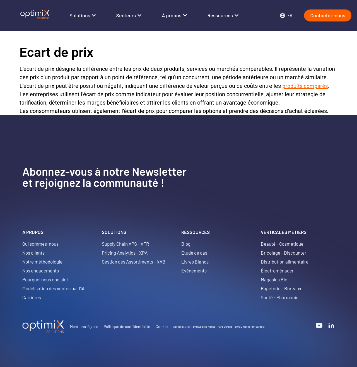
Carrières (31, 297)
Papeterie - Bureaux (281, 288)
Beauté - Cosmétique (282, 244)
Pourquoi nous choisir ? (45, 279)
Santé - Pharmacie (279, 297)
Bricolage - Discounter (283, 252)
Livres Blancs (195, 261)
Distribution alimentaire (284, 261)
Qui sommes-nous (40, 244)
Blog (185, 244)
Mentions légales (84, 326)
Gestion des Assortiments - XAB (133, 261)
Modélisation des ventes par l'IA (53, 288)
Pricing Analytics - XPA (125, 252)
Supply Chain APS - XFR (125, 244)
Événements (194, 270)
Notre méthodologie (42, 261)
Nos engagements (40, 270)
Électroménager (277, 270)
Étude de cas (194, 252)
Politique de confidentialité (127, 326)
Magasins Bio (274, 279)
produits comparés (305, 85)
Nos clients (33, 252)
